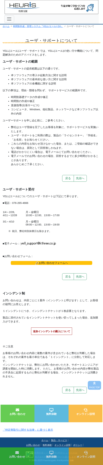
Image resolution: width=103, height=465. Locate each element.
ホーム (6, 26)
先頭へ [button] (80, 178)
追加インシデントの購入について (51, 331)
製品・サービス (59, 440)
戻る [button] (68, 178)
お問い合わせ (33, 445)
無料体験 (47, 445)
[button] (51, 263)
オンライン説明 (62, 445)
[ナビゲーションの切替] (9, 19)
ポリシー (77, 445)
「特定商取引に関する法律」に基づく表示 (28, 429)
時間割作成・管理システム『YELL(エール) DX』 (38, 26)
